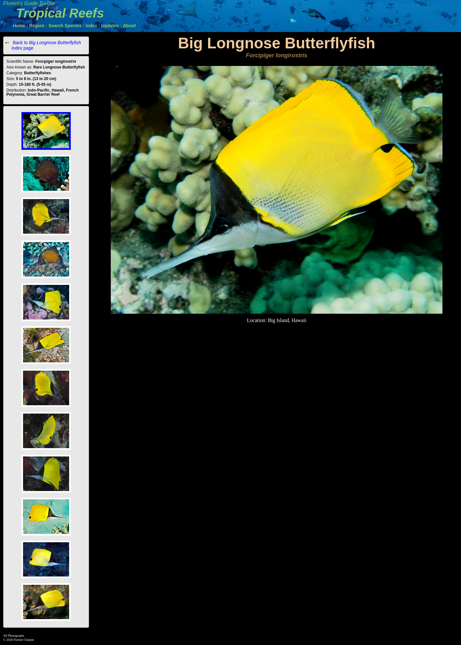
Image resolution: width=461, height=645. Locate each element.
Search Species (65, 25)
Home (19, 25)
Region (36, 25)
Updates (110, 25)
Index (91, 25)
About (129, 25)
